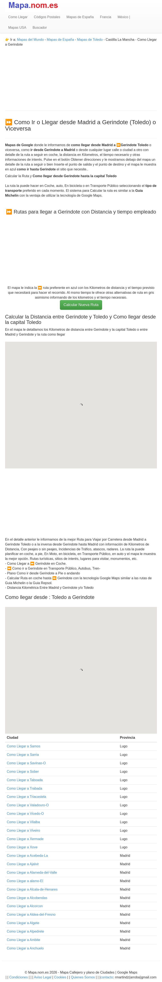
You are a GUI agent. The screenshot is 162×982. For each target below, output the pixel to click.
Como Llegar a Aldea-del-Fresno (31, 914)
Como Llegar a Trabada (24, 788)
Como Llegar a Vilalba (23, 822)
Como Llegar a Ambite (23, 940)
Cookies (60, 977)
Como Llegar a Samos (23, 746)
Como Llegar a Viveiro (23, 830)
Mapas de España (80, 17)
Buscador (39, 27)
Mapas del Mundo (30, 39)
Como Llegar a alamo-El (25, 881)
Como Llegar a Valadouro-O (28, 805)
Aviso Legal (42, 977)
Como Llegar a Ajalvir (23, 864)
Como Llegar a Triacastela (26, 796)
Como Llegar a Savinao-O (26, 763)
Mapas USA (17, 27)
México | (123, 17)
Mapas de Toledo (90, 39)
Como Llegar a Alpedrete (25, 931)
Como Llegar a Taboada (25, 780)
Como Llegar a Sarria (23, 754)
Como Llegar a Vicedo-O (25, 813)
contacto (106, 977)
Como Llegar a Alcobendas (27, 898)
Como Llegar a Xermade (25, 839)
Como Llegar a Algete (23, 923)
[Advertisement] (81, 76)
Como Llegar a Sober (23, 771)
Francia (105, 17)
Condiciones (18, 977)
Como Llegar (18, 17)
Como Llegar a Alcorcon (25, 906)
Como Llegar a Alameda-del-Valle (32, 872)
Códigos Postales (47, 17)
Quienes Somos (83, 977)
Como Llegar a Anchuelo (25, 948)
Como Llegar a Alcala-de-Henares (32, 889)
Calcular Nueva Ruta (81, 305)
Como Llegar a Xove (22, 847)
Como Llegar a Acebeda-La (27, 855)
